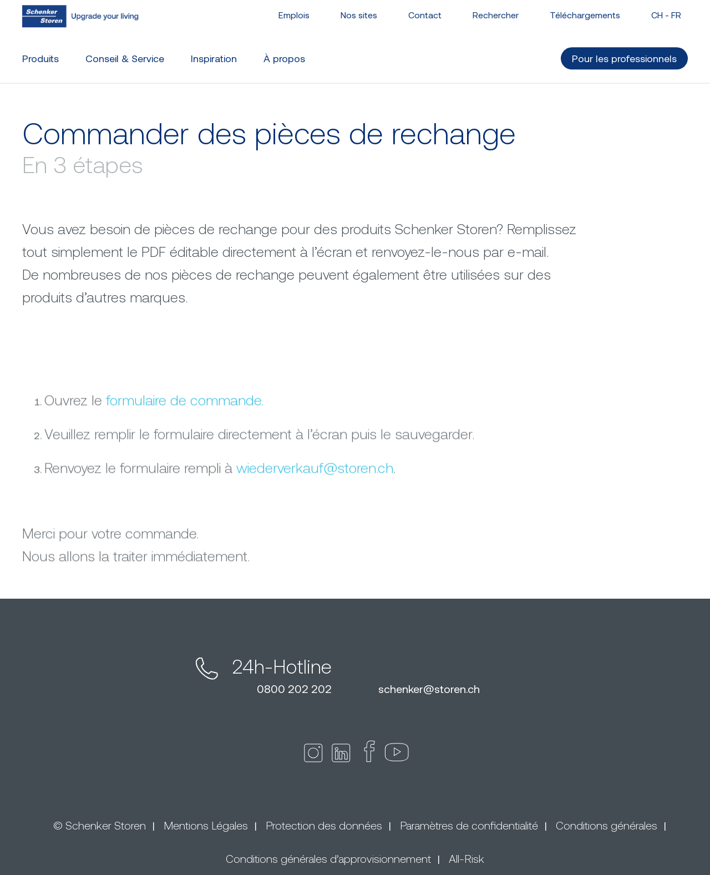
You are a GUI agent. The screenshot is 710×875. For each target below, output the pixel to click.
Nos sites (359, 9)
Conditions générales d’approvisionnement (328, 858)
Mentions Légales (206, 825)
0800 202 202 (294, 688)
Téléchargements (585, 9)
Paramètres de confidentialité (469, 825)
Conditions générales (606, 825)
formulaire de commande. (184, 460)
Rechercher (496, 9)
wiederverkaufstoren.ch (314, 528)
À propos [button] (284, 53)
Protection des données (324, 825)
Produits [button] (40, 53)
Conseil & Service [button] (124, 53)
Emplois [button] (294, 9)
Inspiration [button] (214, 53)
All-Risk (466, 858)
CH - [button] (666, 9)
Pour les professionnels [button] (624, 53)
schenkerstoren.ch (429, 688)
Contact (425, 9)
